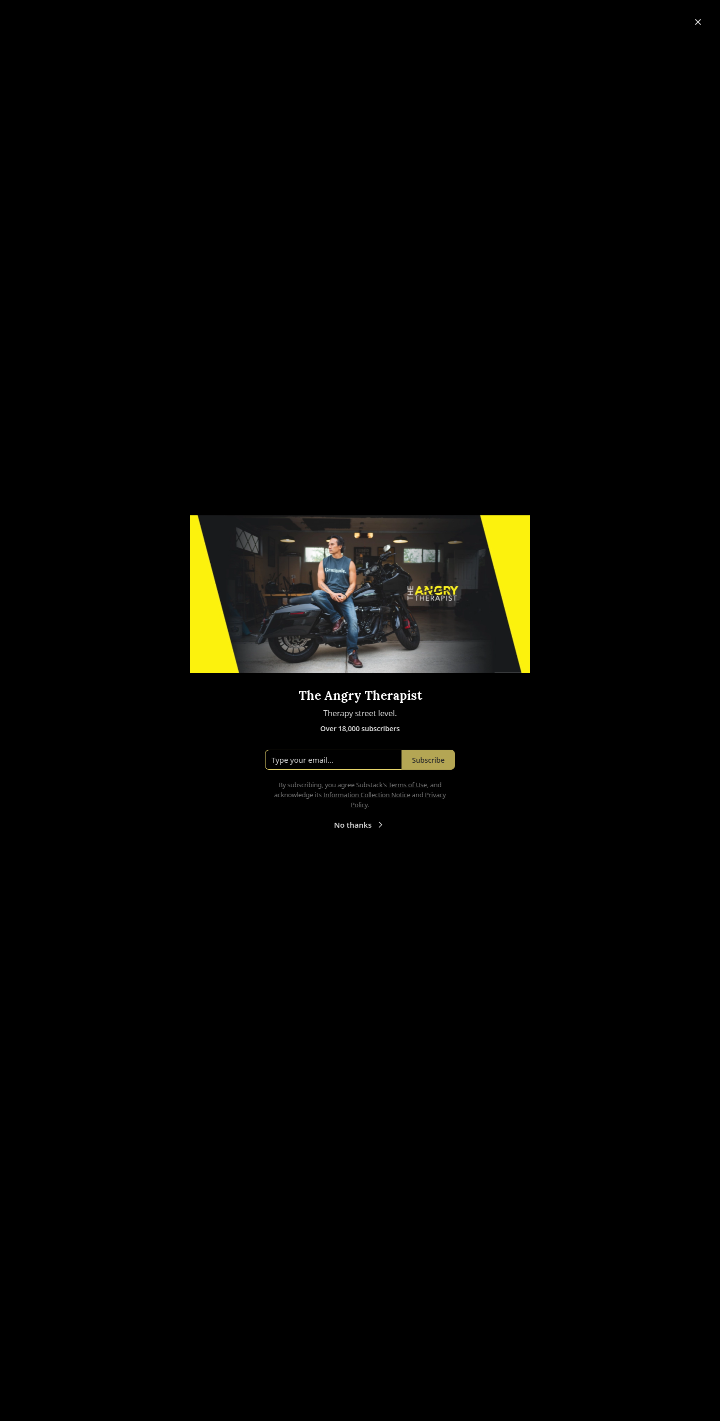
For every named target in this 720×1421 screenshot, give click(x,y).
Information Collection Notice (366, 794)
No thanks (360, 825)
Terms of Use (407, 784)
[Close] (698, 22)
